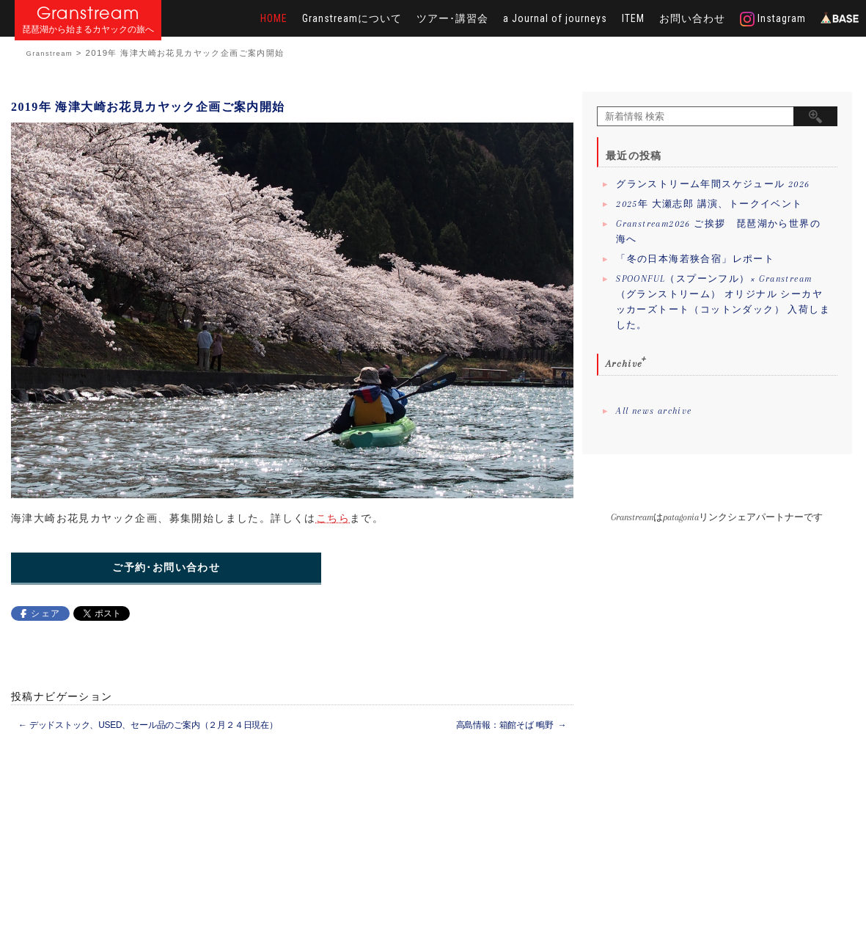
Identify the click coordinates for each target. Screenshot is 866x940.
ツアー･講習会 (452, 18)
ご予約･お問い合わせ (166, 567)
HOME (273, 18)
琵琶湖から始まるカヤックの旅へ (88, 29)
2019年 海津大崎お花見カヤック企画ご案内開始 (148, 107)
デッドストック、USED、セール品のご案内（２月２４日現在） (148, 725)
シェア (45, 613)
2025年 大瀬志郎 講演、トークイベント (709, 204)
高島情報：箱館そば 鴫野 (511, 725)
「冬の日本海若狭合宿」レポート (695, 259)
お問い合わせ (692, 18)
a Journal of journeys (555, 18)
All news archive (653, 411)
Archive (624, 363)
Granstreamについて (352, 18)
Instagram (773, 19)
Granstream (88, 13)
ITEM (633, 18)
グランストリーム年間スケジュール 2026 (713, 184)
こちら (333, 518)
